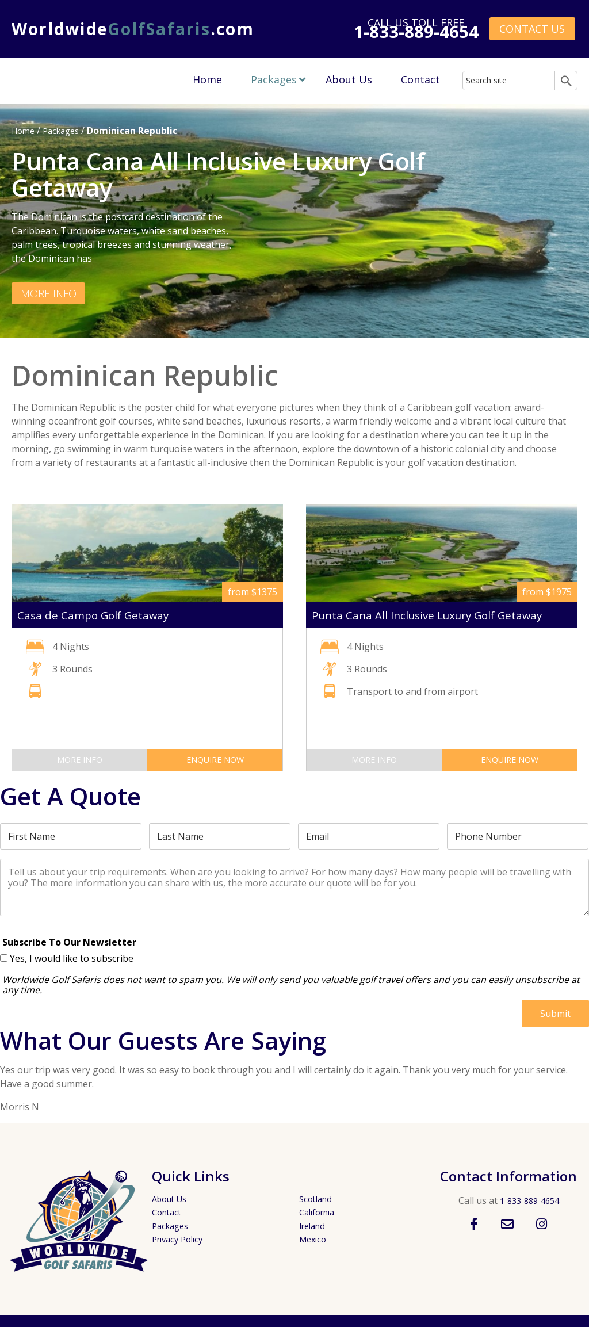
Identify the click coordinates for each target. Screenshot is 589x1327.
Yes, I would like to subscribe (71, 958)
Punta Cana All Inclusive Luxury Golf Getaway (441, 615)
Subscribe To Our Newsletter (69, 941)
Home (207, 79)
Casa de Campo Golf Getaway (100, 615)
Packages (274, 79)
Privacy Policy (180, 1239)
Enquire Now (215, 759)
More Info (50, 293)
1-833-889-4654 (529, 1200)
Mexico (314, 1239)
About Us (349, 79)
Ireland (314, 1225)
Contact (420, 79)
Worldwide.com (133, 29)
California (320, 1212)
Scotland (317, 1198)
